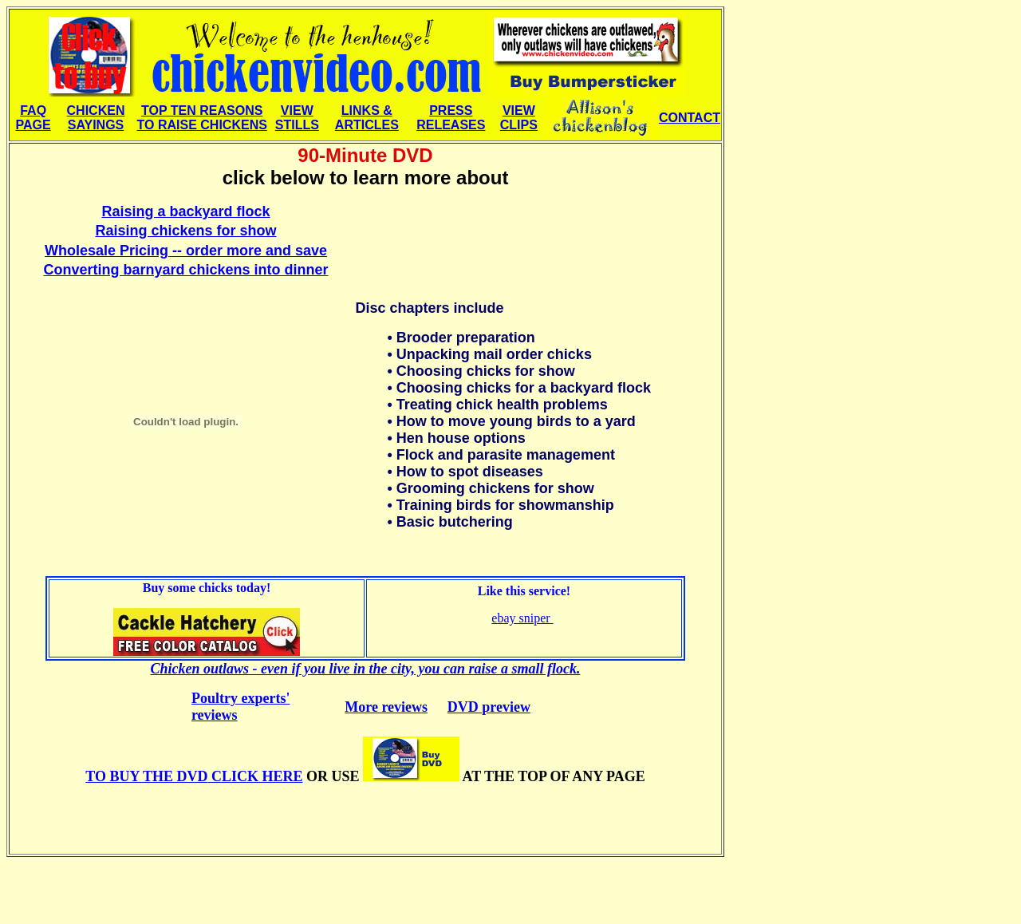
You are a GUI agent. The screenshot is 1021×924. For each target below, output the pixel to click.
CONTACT (689, 117)
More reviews (386, 707)
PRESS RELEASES (450, 118)
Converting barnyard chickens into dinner (185, 270)
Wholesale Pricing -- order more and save (186, 251)
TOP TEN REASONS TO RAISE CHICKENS (202, 118)
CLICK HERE (193, 776)
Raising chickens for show (185, 231)
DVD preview (488, 707)
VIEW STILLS (297, 118)
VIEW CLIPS (519, 118)
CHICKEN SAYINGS (96, 118)
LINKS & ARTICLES (367, 118)
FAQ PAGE (33, 118)
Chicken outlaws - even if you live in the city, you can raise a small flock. (366, 669)
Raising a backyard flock (185, 211)
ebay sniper (522, 618)
